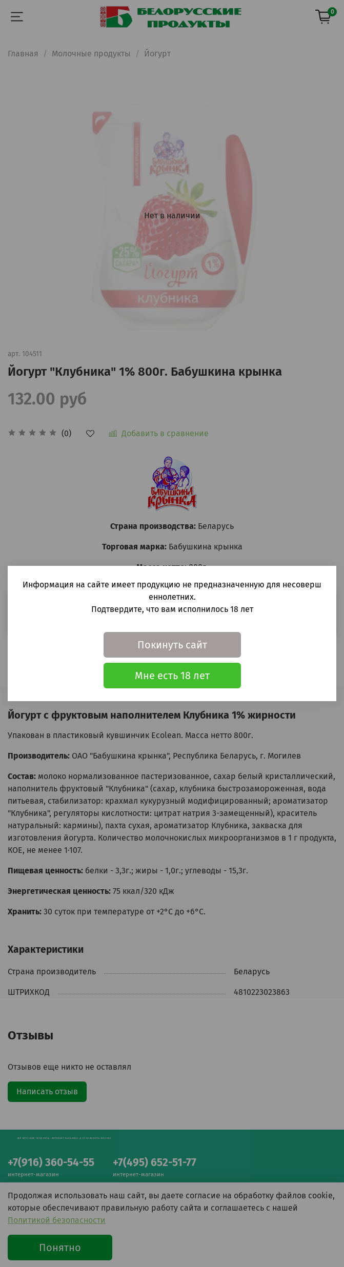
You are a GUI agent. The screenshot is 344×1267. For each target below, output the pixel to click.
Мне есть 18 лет (172, 675)
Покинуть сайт (172, 645)
